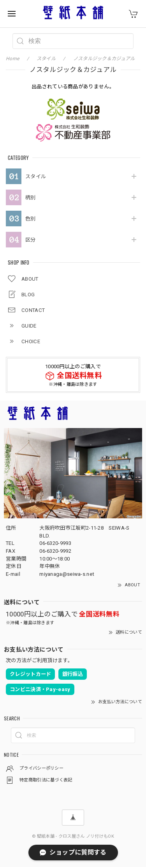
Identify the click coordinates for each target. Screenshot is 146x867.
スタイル (35, 176)
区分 (30, 240)
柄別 (30, 198)
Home (12, 58)
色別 (30, 219)
